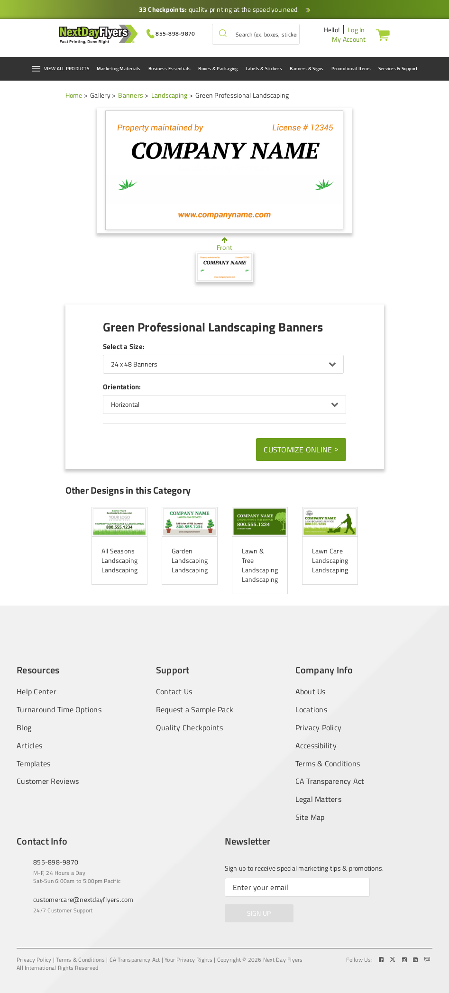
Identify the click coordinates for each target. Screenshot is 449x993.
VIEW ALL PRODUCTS (60, 69)
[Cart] (380, 34)
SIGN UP (259, 913)
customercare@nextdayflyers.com (83, 899)
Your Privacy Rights (188, 960)
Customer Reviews (48, 781)
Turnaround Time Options (59, 709)
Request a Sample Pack (194, 709)
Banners (130, 95)
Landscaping (169, 95)
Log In (356, 30)
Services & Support (398, 68)
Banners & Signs (307, 68)
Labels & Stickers (264, 68)
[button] (222, 34)
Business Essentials (169, 68)
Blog (24, 727)
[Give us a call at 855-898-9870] (171, 33)
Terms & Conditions (327, 763)
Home (73, 95)
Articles (29, 745)
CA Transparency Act (330, 781)
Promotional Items (351, 68)
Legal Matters (318, 799)
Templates (33, 763)
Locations (311, 709)
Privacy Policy (318, 727)
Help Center (36, 691)
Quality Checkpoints (189, 727)
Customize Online (301, 449)
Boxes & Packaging (218, 68)
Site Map (310, 817)
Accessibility (316, 745)
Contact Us (174, 691)
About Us (310, 691)
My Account (349, 39)
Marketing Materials (119, 68)
